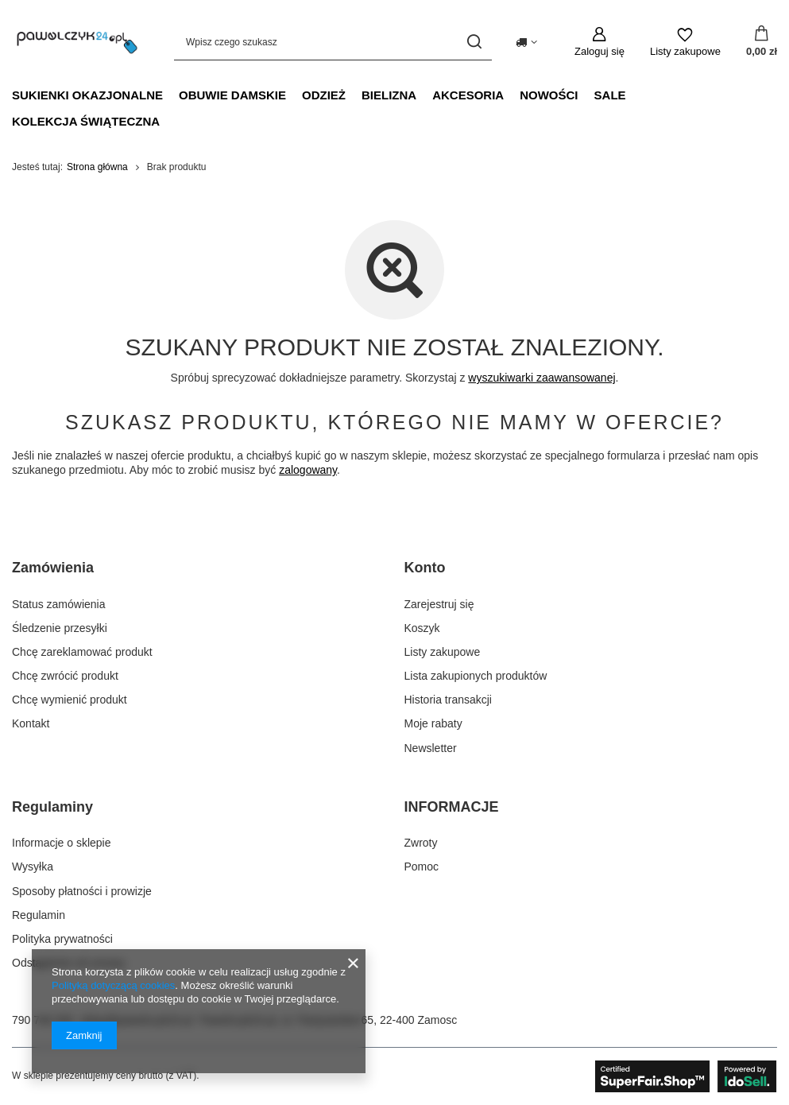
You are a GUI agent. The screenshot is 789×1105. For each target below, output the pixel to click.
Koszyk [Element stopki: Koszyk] (422, 628)
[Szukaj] (474, 42)
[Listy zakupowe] (685, 42)
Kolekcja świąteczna (86, 121)
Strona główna (97, 167)
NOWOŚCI (549, 95)
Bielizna (389, 95)
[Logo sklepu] (77, 41)
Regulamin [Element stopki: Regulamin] (38, 915)
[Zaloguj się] (599, 42)
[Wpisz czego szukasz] (333, 42)
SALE (610, 95)
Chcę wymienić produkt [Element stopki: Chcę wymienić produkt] (69, 699)
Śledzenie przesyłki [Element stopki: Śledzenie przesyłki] (59, 628)
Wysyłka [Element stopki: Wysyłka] (32, 866)
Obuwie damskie (232, 95)
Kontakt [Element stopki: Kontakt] (30, 723)
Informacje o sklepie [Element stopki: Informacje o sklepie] (61, 842)
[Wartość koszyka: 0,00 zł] (761, 42)
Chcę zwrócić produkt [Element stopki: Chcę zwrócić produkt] (65, 675)
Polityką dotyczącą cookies (113, 985)
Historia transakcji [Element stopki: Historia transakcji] (448, 699)
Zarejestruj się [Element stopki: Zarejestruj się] (439, 604)
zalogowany (308, 469)
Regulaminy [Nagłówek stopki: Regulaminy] (52, 807)
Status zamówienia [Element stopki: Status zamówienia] (59, 604)
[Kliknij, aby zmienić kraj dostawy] (526, 42)
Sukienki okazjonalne (87, 95)
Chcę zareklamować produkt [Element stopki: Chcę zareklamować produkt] (82, 652)
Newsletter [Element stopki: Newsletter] (430, 748)
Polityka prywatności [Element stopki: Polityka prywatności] (62, 938)
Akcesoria (468, 95)
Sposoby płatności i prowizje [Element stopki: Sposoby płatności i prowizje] (82, 891)
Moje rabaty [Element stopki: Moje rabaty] (433, 723)
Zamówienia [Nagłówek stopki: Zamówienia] (53, 568)
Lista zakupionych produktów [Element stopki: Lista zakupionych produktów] (475, 675)
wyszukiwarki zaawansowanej (541, 377)
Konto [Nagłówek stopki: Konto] (425, 568)
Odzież (324, 95)
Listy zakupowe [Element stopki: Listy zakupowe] (442, 652)
